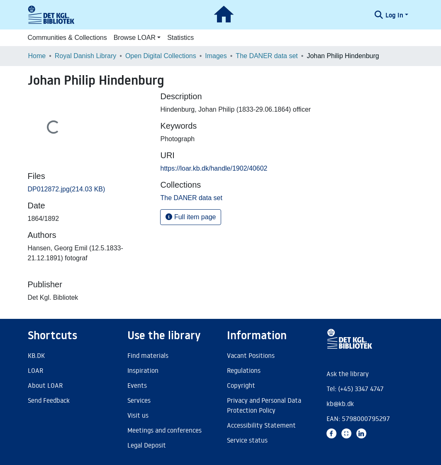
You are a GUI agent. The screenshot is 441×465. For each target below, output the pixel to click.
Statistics (180, 37)
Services (139, 400)
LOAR (35, 370)
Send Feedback (49, 400)
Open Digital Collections (160, 55)
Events (137, 385)
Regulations (244, 370)
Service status (247, 440)
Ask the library (347, 374)
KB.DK (36, 355)
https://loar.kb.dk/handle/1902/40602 (213, 168)
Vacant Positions (251, 355)
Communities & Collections (67, 37)
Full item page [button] (191, 216)
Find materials (147, 355)
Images (216, 55)
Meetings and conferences (164, 430)
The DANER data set (266, 55)
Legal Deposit (146, 445)
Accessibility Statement (261, 425)
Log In (394, 15)
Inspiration (142, 370)
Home (37, 55)
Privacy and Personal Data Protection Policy (264, 405)
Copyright (241, 385)
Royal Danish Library (86, 55)
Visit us (138, 415)
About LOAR (45, 385)
